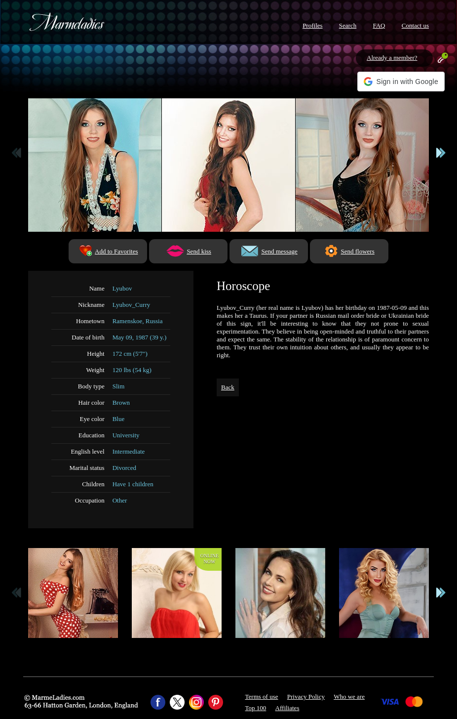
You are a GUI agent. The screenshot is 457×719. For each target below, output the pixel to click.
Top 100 (256, 708)
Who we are (349, 696)
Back (227, 387)
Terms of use (261, 696)
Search (347, 25)
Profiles (312, 25)
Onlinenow (209, 558)
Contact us (415, 25)
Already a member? (392, 57)
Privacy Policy (306, 696)
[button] (401, 81)
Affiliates (287, 708)
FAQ (379, 25)
